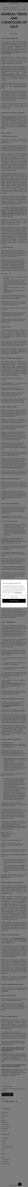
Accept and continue (14, 600)
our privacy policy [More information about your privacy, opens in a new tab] (18, 592)
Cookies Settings (14, 597)
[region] (14, 593)
